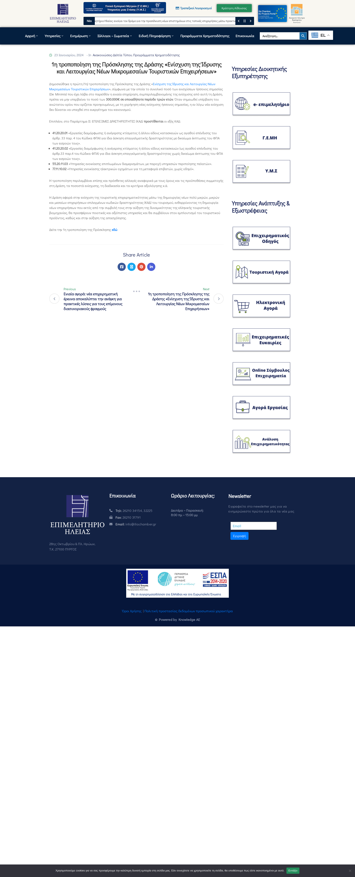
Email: (136, 524)
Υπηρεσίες (54, 35)
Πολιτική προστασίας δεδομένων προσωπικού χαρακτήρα (188, 611)
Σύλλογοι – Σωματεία (115, 35)
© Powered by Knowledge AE (177, 619)
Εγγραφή (239, 536)
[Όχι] (350, 871)
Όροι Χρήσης (132, 611)
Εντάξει (293, 870)
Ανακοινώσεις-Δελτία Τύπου (112, 55)
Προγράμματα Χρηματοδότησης (204, 35)
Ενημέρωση (80, 35)
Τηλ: (134, 510)
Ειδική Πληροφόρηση (156, 35)
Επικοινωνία (245, 35)
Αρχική (32, 35)
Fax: (128, 517)
